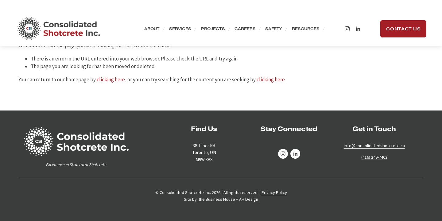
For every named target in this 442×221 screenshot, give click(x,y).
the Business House (217, 199)
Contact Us (400, 29)
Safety (270, 29)
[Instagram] (344, 29)
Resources (302, 29)
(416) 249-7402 (374, 157)
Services (177, 29)
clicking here (111, 79)
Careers (242, 29)
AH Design (248, 199)
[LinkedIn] (355, 29)
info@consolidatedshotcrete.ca (374, 146)
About (149, 29)
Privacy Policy (274, 192)
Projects (210, 29)
